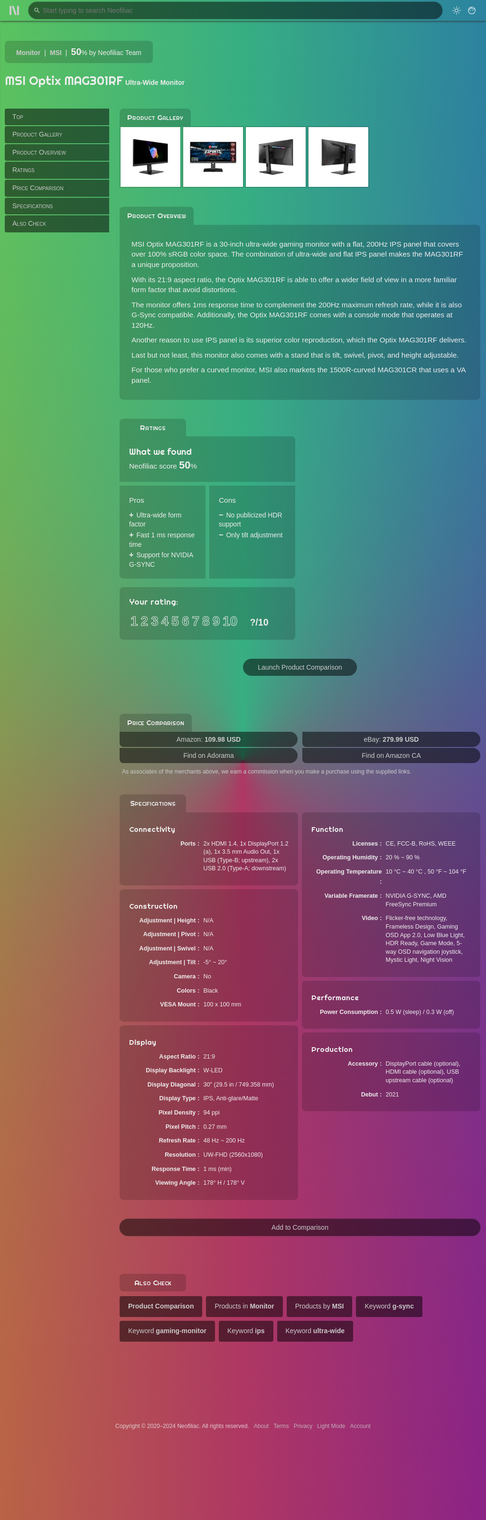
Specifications (32, 206)
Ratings (23, 170)
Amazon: (209, 739)
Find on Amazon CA (391, 755)
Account (360, 1426)
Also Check (29, 223)
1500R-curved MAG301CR (373, 370)
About (261, 1426)
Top (17, 116)
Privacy (303, 1426)
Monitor (28, 52)
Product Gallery (37, 134)
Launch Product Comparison (300, 667)
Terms (281, 1426)
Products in (244, 1306)
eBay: (391, 739)
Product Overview (39, 152)
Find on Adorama (208, 755)
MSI (56, 52)
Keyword (388, 1306)
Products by (319, 1306)
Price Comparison (38, 188)
